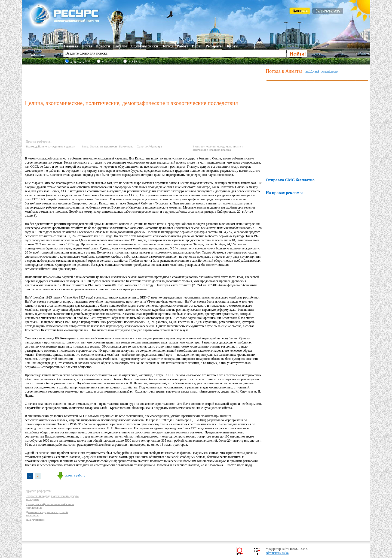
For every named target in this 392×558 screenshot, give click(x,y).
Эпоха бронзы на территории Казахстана (107, 146)
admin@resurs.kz (277, 553)
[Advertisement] (144, 81)
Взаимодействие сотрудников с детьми (50, 146)
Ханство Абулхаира (149, 146)
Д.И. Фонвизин (35, 519)
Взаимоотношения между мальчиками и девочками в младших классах (217, 148)
